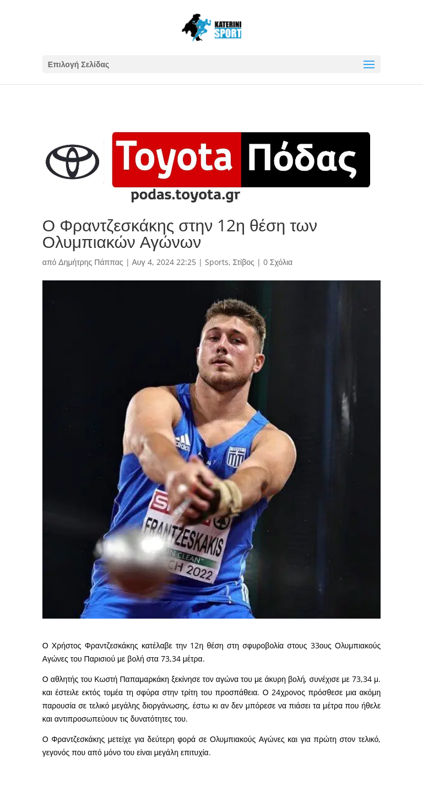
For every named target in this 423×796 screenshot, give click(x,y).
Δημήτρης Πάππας (90, 262)
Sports (217, 262)
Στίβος (243, 262)
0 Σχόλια (277, 262)
